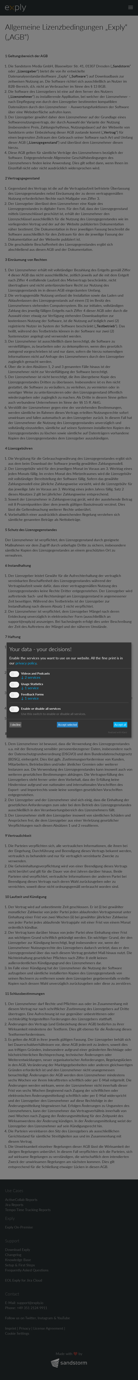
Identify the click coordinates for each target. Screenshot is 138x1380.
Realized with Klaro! (117, 732)
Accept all (120, 724)
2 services (30, 677)
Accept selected (67, 724)
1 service (30, 688)
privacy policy (26, 663)
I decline (15, 724)
